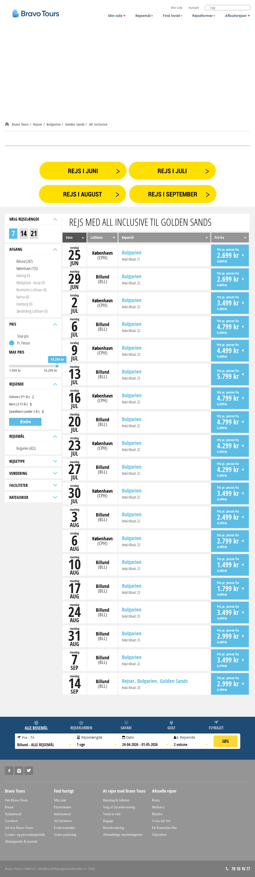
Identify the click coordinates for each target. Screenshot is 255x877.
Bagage (108, 821)
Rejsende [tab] (32, 384)
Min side (117, 15)
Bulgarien (54, 124)
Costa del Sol (161, 821)
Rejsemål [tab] (32, 436)
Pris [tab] (32, 324)
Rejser (38, 124)
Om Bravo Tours (16, 800)
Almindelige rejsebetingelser (122, 835)
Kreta (156, 800)
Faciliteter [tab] (32, 485)
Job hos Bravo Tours (19, 828)
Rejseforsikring (113, 828)
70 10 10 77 (240, 869)
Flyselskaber (62, 807)
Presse (9, 807)
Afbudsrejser (237, 15)
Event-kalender (64, 828)
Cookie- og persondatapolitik (25, 835)
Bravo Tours (21, 124)
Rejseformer (203, 15)
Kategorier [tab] (32, 497)
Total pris (23, 336)
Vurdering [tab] (32, 473)
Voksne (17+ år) (19, 397)
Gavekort (11, 821)
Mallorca (158, 807)
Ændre (25, 422)
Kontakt (194, 8)
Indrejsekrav (62, 814)
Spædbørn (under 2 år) (24, 411)
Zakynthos (159, 835)
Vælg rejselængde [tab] (32, 219)
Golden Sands (75, 124)
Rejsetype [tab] (32, 461)
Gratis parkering (65, 835)
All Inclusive (98, 124)
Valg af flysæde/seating (119, 807)
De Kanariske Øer (164, 828)
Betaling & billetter (116, 800)
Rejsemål (144, 15)
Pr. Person (23, 342)
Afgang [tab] (32, 249)
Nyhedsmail (13, 814)
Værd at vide (112, 814)
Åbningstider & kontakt (21, 841)
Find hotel (172, 15)
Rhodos (157, 814)
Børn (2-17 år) (18, 404)
